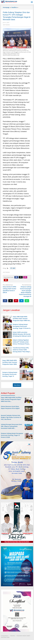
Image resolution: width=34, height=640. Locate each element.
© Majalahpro (4, 636)
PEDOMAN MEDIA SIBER (23, 636)
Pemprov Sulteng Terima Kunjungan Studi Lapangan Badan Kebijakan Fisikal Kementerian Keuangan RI (24, 290)
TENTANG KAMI (5, 637)
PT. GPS (13, 268)
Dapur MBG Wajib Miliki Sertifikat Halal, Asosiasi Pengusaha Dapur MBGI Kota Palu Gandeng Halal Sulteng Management (21, 320)
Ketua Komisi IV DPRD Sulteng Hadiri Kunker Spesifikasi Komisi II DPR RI (9, 288)
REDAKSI (12, 636)
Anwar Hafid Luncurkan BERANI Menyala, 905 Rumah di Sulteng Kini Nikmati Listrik (22, 334)
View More (17, 385)
